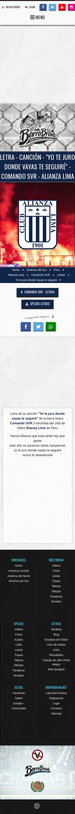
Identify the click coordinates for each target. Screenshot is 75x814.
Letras (61, 275)
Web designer (56, 669)
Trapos (56, 581)
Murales (56, 601)
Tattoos (56, 586)
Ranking (56, 629)
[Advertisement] (37, 64)
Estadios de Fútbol (56, 639)
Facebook (19, 693)
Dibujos (56, 591)
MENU (37, 17)
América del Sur (37, 269)
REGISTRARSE (11, 7)
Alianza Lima (16, 275)
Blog (56, 634)
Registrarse (56, 698)
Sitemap (56, 713)
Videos (56, 565)
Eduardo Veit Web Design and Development (37, 806)
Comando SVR (40, 275)
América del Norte (18, 576)
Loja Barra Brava (56, 693)
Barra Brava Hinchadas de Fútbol (38, 127)
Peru (57, 269)
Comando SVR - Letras (37, 292)
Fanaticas (56, 596)
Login (56, 703)
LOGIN (30, 7)
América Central (19, 570)
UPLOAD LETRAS (37, 303)
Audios (18, 639)
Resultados (56, 655)
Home (15, 269)
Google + (18, 703)
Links (18, 644)
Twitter (19, 698)
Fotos (56, 570)
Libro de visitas (56, 644)
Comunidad (19, 708)
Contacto (56, 708)
